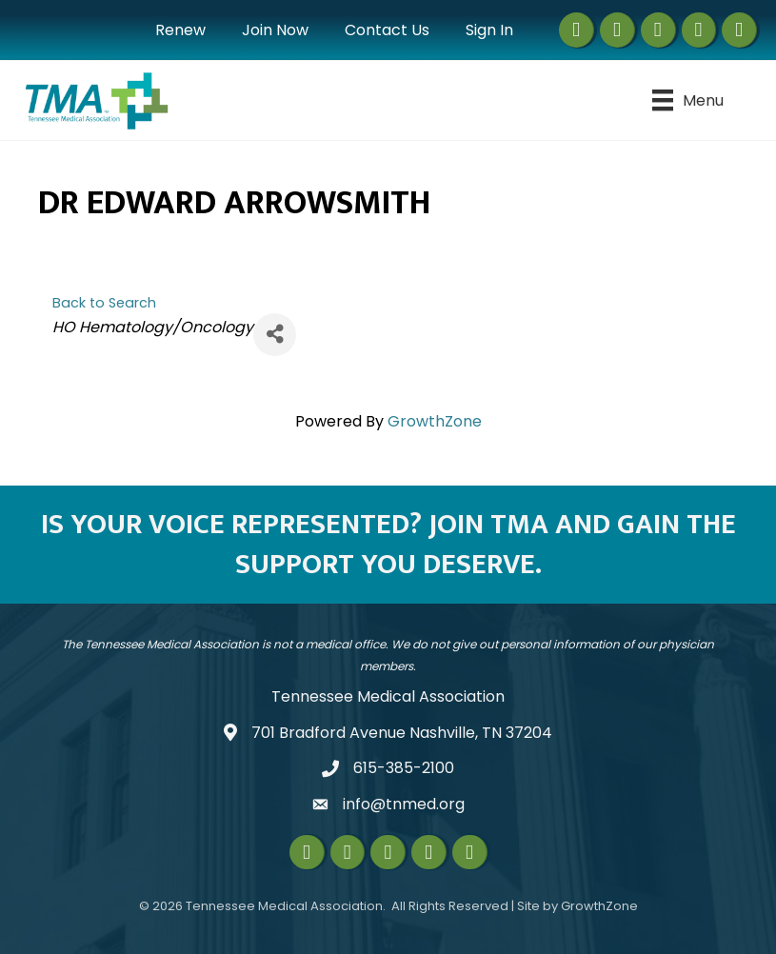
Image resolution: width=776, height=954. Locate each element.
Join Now (275, 30)
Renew (180, 30)
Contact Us (387, 30)
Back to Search (104, 302)
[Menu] (688, 100)
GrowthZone (435, 421)
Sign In (489, 30)
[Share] (274, 334)
